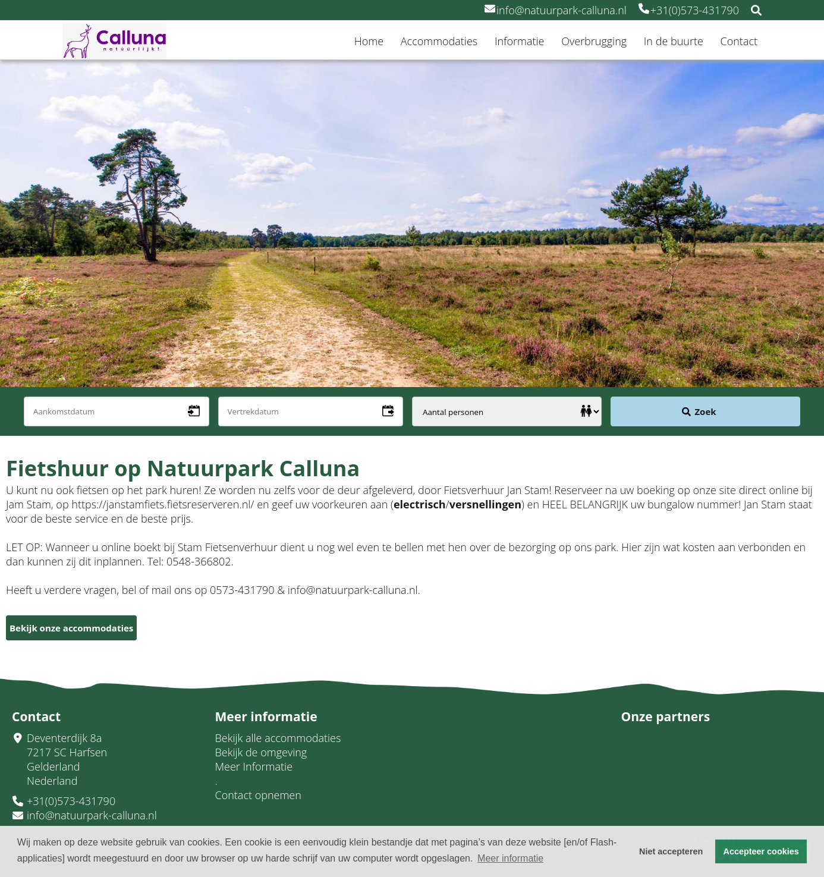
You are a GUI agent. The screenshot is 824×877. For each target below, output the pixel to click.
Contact (739, 41)
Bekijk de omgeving (261, 752)
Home (368, 41)
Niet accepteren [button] (671, 851)
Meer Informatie (254, 766)
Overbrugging (594, 41)
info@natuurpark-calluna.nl (556, 10)
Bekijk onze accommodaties (71, 628)
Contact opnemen (258, 795)
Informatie (520, 41)
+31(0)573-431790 (689, 10)
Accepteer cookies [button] (761, 851)
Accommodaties (439, 41)
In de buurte (673, 41)
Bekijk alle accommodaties (278, 738)
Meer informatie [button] (510, 858)
